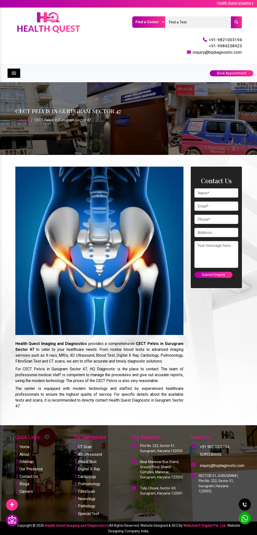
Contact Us (26, 476)
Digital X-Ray (87, 469)
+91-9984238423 (225, 45)
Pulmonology (87, 484)
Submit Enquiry (213, 275)
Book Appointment (231, 73)
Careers (24, 491)
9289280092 (211, 454)
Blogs (22, 484)
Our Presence (29, 469)
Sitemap (24, 461)
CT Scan (83, 446)
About (22, 454)
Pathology (84, 506)
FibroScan (84, 491)
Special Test (86, 513)
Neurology (84, 498)
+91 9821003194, (215, 446)
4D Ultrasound (88, 454)
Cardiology (85, 476)
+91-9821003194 (225, 39)
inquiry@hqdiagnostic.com (217, 52)
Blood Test (85, 461)
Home (24, 120)
